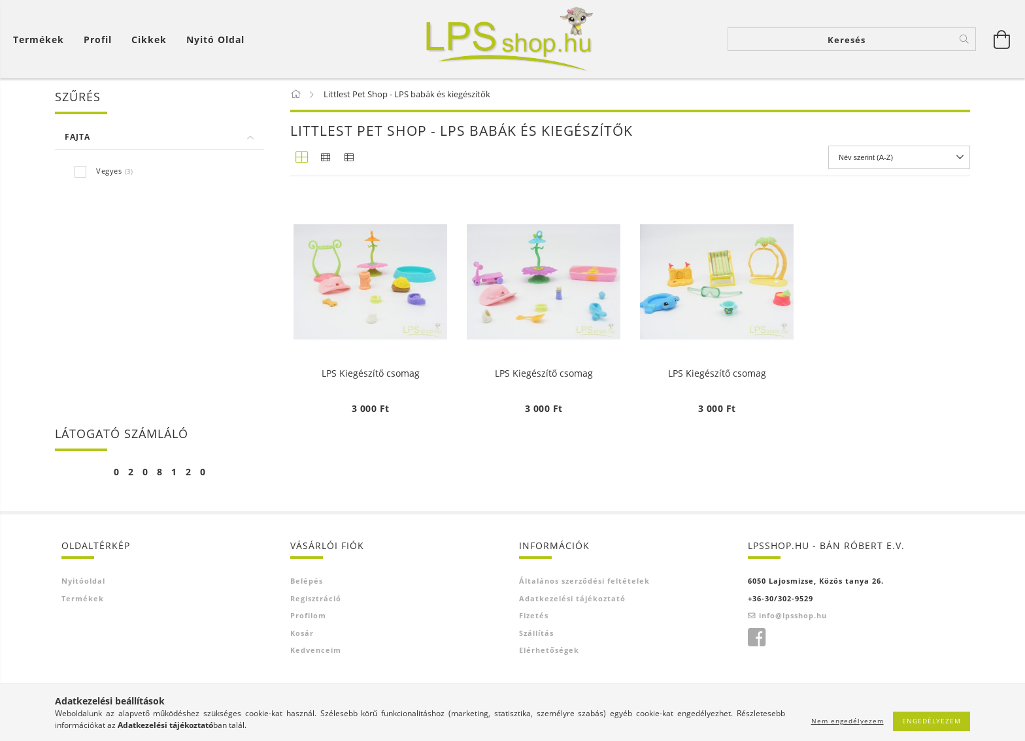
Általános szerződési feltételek (584, 581)
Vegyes (109, 171)
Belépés (306, 581)
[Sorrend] (899, 157)
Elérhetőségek (549, 650)
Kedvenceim (315, 650)
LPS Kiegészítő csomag (371, 373)
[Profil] (98, 39)
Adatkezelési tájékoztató (572, 598)
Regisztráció (315, 598)
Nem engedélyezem (847, 720)
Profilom (308, 615)
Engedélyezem (931, 720)
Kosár (302, 633)
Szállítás (536, 633)
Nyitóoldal (83, 581)
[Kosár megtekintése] (42, 39)
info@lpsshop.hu (793, 615)
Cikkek (149, 39)
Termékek (38, 39)
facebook (756, 638)
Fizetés (533, 615)
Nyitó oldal (215, 39)
